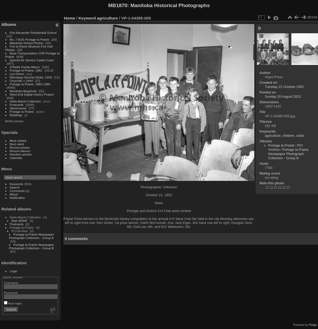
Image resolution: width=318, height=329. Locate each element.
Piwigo (313, 324)
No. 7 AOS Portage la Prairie (29, 39)
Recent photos (20, 147)
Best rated (17, 144)
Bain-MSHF (20, 220)
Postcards (17, 104)
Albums (8, 24)
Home (69, 18)
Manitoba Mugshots (23, 91)
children (288, 136)
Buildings (16, 115)
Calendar (16, 157)
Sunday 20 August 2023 (283, 96)
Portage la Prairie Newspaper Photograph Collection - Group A (31, 236)
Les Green (17, 74)
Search (15, 187)
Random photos (21, 154)
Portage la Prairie (22, 111)
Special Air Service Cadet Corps (32, 60)
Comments (17, 190)
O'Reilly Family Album (25, 67)
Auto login (13, 303)
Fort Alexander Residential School (33, 32)
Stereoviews (18, 108)
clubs (300, 136)
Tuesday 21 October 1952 (284, 87)
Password (11, 292)
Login (13, 271)
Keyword (87, 18)
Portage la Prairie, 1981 (26, 70)
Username (11, 282)
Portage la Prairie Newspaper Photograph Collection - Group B (31, 246)
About (14, 194)
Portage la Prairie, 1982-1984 (30, 84)
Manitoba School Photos (27, 43)
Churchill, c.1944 (21, 80)
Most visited (18, 140)
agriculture (107, 18)
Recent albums (20, 151)
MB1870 (118, 5)
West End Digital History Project (32, 94)
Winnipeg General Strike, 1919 (31, 77)
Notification (17, 197)
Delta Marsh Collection (25, 101)
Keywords (17, 184)
